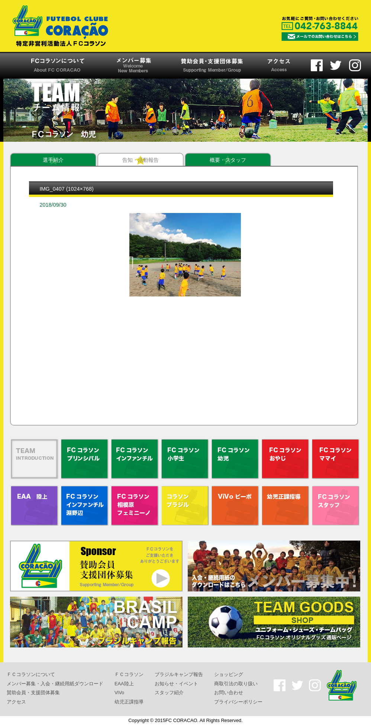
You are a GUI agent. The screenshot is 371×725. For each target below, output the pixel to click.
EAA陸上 (124, 683)
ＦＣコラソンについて (31, 674)
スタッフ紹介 (169, 692)
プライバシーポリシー (238, 702)
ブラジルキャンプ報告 (179, 674)
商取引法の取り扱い (236, 683)
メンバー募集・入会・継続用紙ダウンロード (55, 683)
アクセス (16, 702)
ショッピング (228, 674)
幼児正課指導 (128, 702)
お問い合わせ (228, 692)
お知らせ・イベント (176, 683)
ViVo (119, 692)
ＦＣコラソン (128, 674)
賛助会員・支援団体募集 (33, 692)
